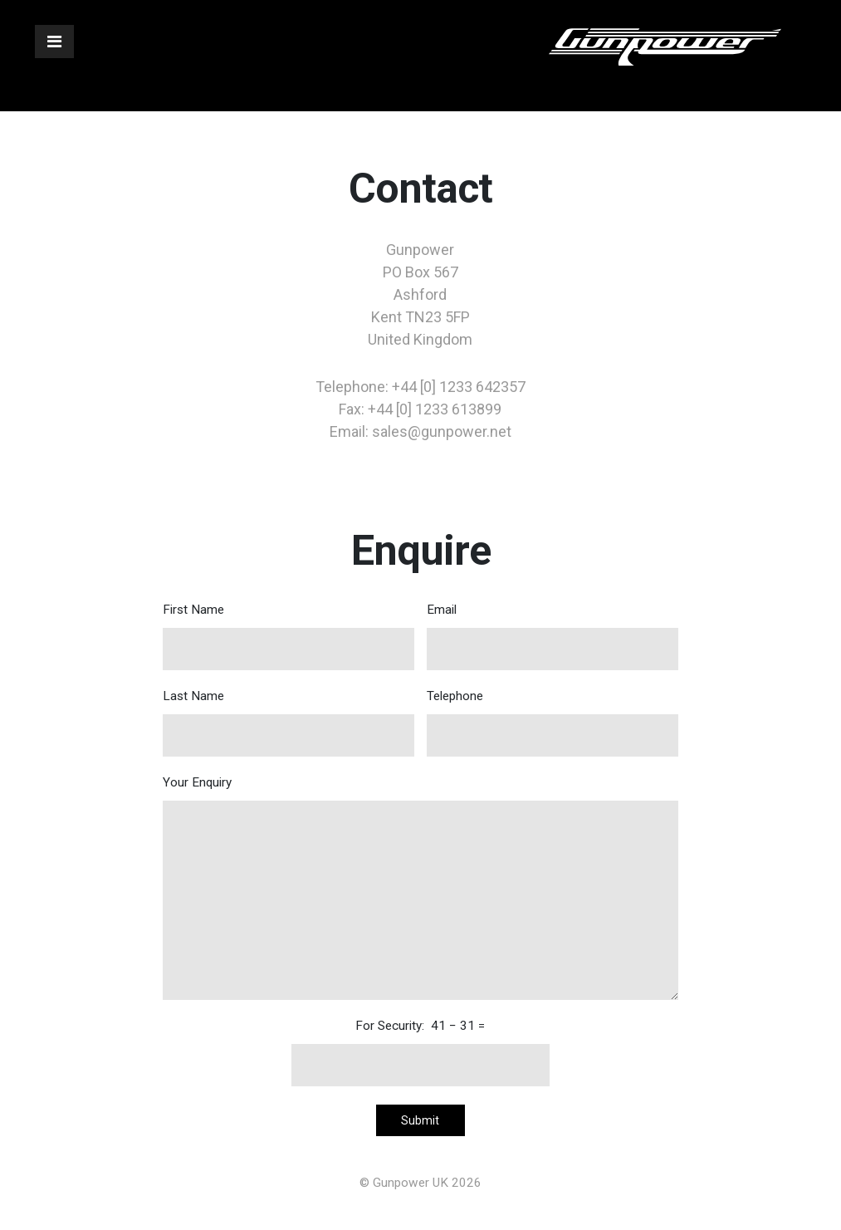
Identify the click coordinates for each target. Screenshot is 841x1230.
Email (552, 636)
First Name (288, 636)
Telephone (552, 723)
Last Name (288, 723)
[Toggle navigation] (54, 41)
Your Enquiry (420, 887)
